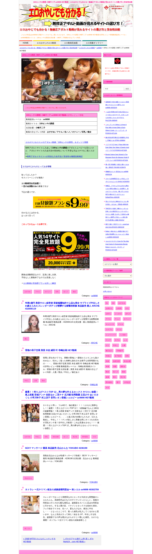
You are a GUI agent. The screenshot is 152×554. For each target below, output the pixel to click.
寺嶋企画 (94, 385)
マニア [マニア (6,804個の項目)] (108, 340)
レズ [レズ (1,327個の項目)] (125, 340)
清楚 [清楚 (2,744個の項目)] (114, 366)
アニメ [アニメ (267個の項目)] (117, 319)
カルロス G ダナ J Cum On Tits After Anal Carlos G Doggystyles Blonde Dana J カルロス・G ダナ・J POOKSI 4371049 (117, 245)
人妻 (35, 380)
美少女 (75, 437)
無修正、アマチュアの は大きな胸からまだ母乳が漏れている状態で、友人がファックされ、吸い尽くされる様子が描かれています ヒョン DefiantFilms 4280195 (117, 191)
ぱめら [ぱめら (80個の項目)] (108, 314)
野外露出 (85, 437)
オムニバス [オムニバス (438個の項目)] (110, 324)
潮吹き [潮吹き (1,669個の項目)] (122, 366)
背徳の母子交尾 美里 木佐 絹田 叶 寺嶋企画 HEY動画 (51, 350)
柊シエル (27, 528)
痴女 (74, 292)
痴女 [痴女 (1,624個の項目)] (123, 372)
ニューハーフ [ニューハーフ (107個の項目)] (111, 335)
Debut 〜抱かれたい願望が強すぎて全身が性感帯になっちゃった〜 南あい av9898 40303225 (117, 234)
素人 (26, 339)
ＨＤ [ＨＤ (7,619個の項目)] (107, 388)
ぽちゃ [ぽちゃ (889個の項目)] (127, 314)
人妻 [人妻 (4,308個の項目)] (123, 345)
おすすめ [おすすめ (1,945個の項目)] (121, 303)
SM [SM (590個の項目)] (113, 303)
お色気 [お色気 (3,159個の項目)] (118, 308)
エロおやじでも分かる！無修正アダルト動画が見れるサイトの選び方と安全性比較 (48, 48)
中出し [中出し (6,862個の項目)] (115, 345)
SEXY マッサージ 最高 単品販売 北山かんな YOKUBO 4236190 (56, 448)
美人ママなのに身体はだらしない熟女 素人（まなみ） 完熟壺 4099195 (117, 203)
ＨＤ (94, 437)
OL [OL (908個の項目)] (107, 303)
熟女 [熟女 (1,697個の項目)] (107, 372)
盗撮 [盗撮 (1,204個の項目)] (107, 377)
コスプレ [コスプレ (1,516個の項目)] (109, 329)
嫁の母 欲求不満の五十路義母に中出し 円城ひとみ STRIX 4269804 (117, 139)
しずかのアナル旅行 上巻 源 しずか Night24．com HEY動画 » (78, 540)
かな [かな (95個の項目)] (127, 308)
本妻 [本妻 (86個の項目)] (107, 366)
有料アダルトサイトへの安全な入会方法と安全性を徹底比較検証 (55, 156)
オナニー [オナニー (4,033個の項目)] (127, 319)
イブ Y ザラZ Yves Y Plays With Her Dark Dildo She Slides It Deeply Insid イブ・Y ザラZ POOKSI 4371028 (117, 147)
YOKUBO (93, 482)
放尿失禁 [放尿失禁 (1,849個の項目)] (116, 361)
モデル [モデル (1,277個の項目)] (117, 340)
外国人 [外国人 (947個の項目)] (108, 356)
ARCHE (94, 343)
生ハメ (66, 292)
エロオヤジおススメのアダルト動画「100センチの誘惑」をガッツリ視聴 (56, 142)
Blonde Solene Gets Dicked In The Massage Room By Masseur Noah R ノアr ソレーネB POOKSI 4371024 (117, 157)
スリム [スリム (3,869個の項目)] (118, 329)
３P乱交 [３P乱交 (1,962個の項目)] (127, 382)
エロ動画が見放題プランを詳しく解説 (39, 283)
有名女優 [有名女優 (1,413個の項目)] (127, 361)
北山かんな (28, 478)
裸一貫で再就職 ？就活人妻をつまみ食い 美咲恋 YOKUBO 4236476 (117, 166)
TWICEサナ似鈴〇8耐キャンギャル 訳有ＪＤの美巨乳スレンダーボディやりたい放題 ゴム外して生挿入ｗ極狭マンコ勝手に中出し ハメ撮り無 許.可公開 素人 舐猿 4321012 (117, 214)
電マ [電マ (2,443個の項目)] (118, 382)
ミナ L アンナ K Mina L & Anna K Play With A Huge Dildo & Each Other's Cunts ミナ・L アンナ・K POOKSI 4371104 (116, 129)
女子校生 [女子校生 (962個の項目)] (118, 356)
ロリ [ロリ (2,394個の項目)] (107, 345)
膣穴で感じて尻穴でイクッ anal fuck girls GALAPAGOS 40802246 (117, 225)
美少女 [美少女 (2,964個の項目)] (122, 377)
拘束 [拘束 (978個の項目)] (107, 361)
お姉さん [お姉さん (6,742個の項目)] (109, 308)
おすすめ (27, 292)
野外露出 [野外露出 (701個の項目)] (109, 382)
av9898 (99, 48)
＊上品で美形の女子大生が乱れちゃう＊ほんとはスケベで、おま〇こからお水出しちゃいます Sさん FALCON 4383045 (117, 116)
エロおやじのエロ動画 (46, 43)
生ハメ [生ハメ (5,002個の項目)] (115, 372)
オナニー (48, 292)
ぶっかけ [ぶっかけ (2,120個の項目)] (118, 314)
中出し (27, 380)
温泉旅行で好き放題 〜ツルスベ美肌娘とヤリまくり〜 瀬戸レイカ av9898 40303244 (117, 104)
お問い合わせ (107, 291)
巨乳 (57, 292)
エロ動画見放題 (71, 43)
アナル (37, 292)
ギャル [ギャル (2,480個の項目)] (120, 324)
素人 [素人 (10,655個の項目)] (114, 377)
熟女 (43, 380)
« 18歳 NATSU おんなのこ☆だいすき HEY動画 (39, 540)
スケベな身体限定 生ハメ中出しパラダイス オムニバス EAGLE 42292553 (117, 180)
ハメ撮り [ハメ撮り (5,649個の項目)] (123, 335)
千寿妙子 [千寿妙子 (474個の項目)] (119, 351)
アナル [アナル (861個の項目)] (108, 319)
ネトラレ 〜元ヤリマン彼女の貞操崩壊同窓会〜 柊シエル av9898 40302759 (62, 489)
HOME (26, 43)
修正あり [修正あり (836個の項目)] (109, 351)
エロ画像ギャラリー (94, 43)
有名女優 (56, 437)
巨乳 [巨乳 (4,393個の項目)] (127, 356)
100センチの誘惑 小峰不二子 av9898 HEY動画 (39, 55)
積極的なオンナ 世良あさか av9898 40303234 (116, 173)
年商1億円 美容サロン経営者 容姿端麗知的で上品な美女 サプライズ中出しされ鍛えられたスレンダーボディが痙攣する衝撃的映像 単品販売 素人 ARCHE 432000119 (62, 306)
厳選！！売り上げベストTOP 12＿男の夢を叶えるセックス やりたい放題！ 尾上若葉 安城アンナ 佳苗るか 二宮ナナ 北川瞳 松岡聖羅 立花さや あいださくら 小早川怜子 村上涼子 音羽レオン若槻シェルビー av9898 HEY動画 (62, 395)
